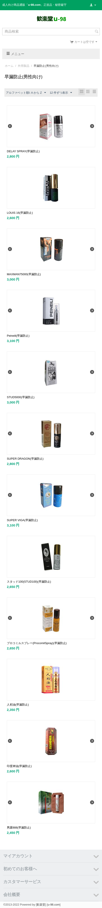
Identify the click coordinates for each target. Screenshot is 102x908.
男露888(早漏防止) (19, 827)
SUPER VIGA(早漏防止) (22, 520)
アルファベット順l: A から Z (26, 93)
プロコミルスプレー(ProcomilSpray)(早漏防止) (37, 643)
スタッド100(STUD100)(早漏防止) (29, 581)
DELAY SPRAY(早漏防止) (23, 151)
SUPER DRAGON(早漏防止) (25, 458)
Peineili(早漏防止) (18, 335)
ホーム (9, 65)
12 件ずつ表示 (61, 93)
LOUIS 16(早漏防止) (20, 212)
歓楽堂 (41, 904)
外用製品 (23, 65)
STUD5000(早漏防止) (20, 397)
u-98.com (54, 904)
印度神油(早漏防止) (19, 766)
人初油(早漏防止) (18, 704)
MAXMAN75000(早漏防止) (24, 274)
